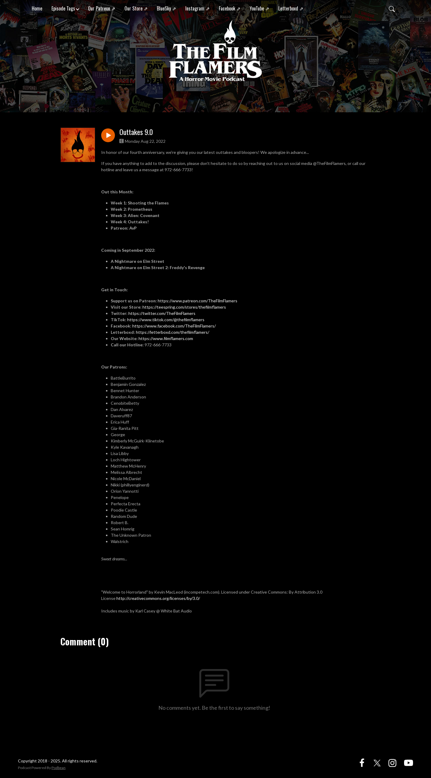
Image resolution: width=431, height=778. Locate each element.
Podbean (58, 767)
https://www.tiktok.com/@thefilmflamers (165, 319)
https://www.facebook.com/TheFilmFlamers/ (174, 325)
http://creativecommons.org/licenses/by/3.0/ (158, 598)
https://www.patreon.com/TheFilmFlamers (197, 300)
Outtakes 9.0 (136, 132)
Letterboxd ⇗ (290, 8)
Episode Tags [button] (63, 8)
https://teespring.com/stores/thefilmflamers (184, 307)
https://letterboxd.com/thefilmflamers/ (172, 332)
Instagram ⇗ (197, 8)
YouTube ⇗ (259, 8)
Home (37, 8)
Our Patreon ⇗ (101, 8)
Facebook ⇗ (229, 8)
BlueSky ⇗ (166, 8)
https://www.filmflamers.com (166, 338)
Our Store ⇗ (136, 8)
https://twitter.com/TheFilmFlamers (161, 313)
